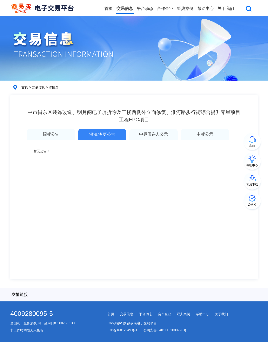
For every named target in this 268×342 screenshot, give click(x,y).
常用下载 (252, 184)
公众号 (252, 204)
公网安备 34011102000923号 (165, 330)
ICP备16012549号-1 (122, 330)
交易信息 (124, 8)
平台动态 (145, 8)
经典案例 (185, 8)
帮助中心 (205, 8)
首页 (109, 8)
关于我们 (225, 8)
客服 (252, 146)
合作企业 (165, 8)
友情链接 (20, 294)
